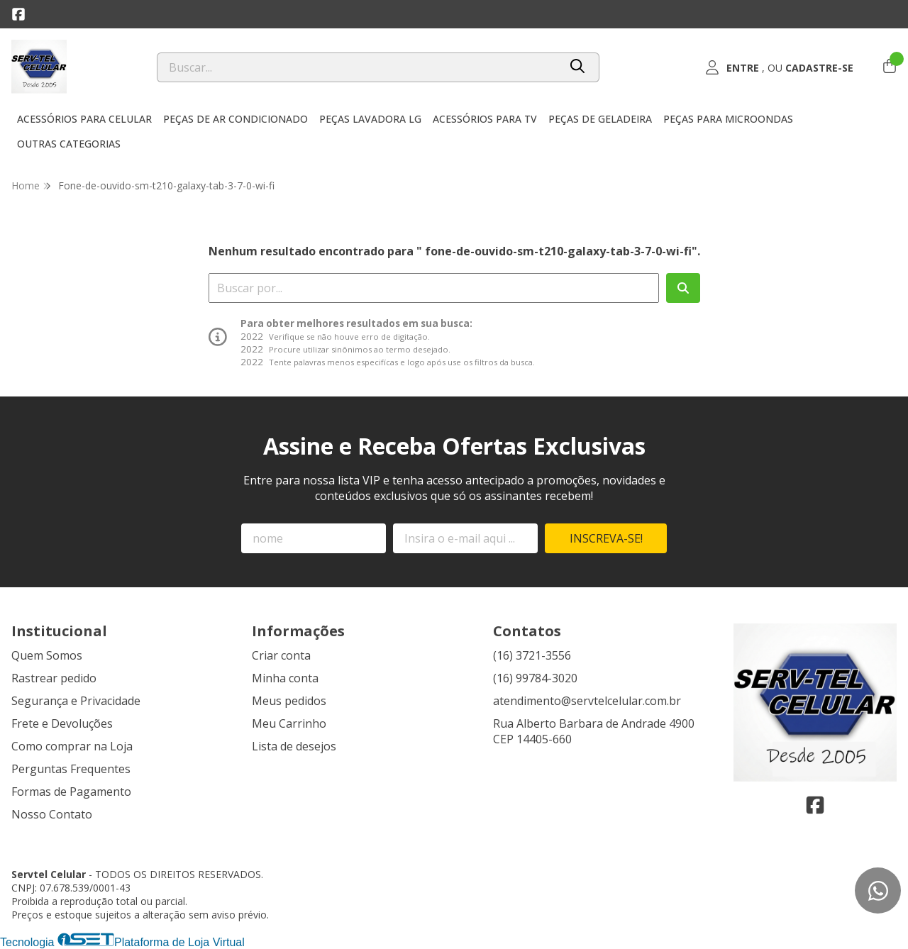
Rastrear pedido (53, 678)
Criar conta (281, 655)
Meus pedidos (289, 701)
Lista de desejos (294, 746)
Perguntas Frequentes (71, 769)
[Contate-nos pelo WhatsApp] (878, 890)
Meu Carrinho (289, 723)
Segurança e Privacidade (75, 701)
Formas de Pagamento (71, 791)
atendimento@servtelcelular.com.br (587, 701)
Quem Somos (46, 655)
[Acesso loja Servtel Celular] (779, 67)
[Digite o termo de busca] (357, 67)
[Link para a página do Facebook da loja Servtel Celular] (18, 14)
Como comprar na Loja (72, 746)
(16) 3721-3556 (532, 655)
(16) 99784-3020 (535, 678)
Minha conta (285, 678)
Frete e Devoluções (62, 723)
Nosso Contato (51, 814)
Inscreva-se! (606, 538)
